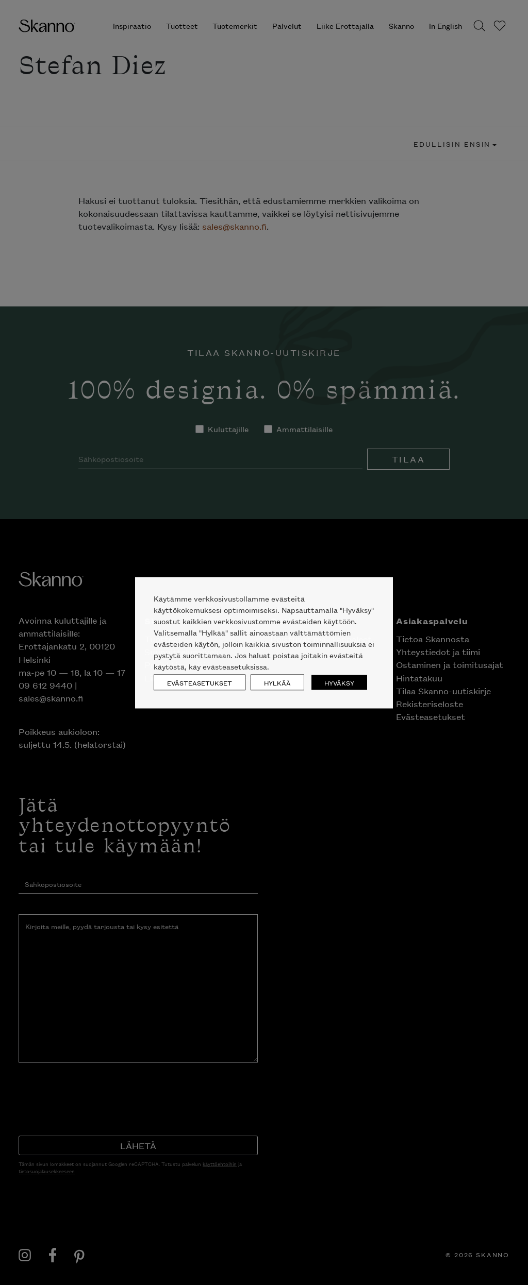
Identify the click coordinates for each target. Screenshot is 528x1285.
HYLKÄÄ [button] (277, 682)
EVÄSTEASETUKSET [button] (199, 682)
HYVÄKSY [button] (339, 682)
